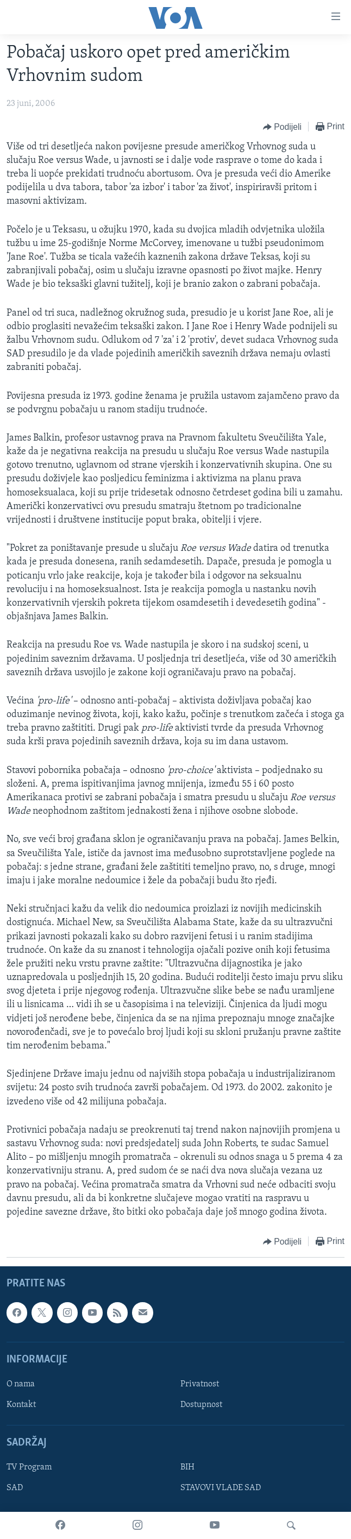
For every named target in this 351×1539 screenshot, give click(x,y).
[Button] (282, 127)
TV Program (29, 1467)
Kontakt (21, 1404)
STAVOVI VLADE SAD (220, 1488)
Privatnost (199, 1384)
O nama (21, 1384)
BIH (187, 1467)
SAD (15, 1488)
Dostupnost (201, 1404)
